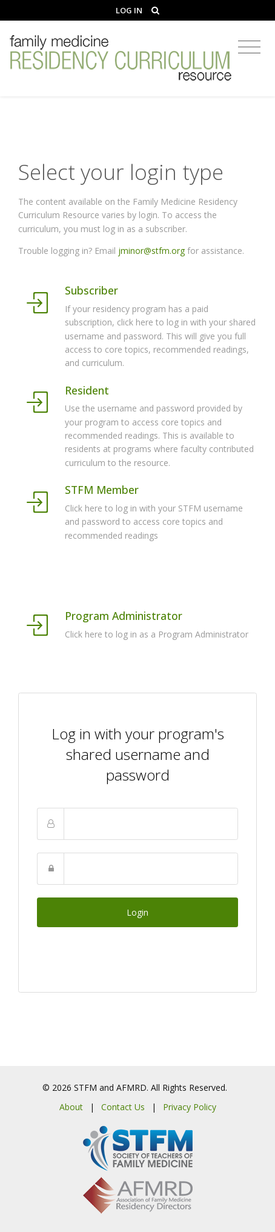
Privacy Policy (189, 1107)
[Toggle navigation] (249, 47)
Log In (129, 10)
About (71, 1107)
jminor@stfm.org (151, 250)
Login (137, 912)
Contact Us (123, 1107)
